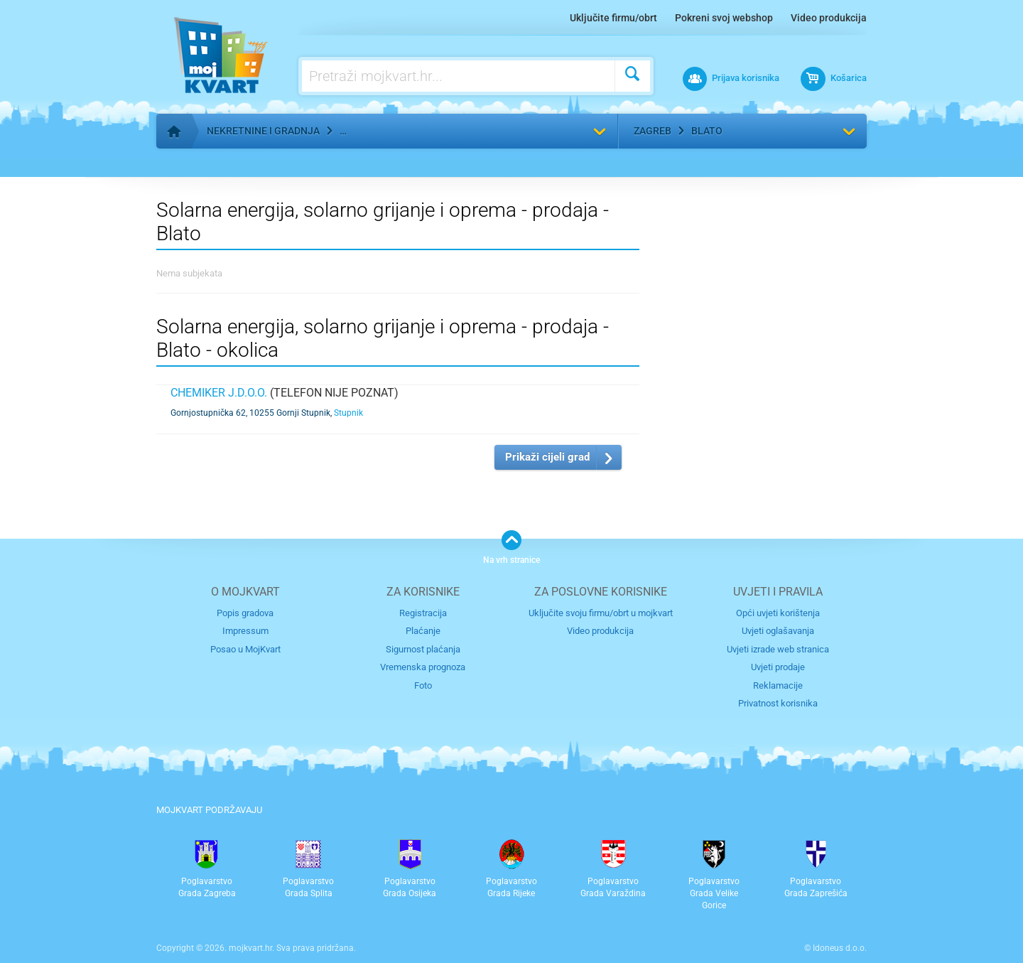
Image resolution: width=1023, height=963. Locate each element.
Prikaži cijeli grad (547, 457)
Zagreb (652, 130)
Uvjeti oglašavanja (778, 630)
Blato (706, 130)
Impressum (245, 630)
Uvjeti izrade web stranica (778, 649)
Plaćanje (423, 630)
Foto (423, 685)
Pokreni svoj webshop (724, 17)
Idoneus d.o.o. (840, 948)
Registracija (423, 613)
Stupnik (348, 413)
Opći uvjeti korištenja (778, 613)
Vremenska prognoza (422, 667)
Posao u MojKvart (245, 649)
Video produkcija (829, 17)
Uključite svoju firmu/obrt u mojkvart (601, 613)
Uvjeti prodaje (778, 667)
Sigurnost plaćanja (423, 649)
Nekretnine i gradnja (263, 130)
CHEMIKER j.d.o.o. (218, 392)
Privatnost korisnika (778, 703)
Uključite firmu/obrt (613, 17)
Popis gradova (245, 613)
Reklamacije (778, 685)
